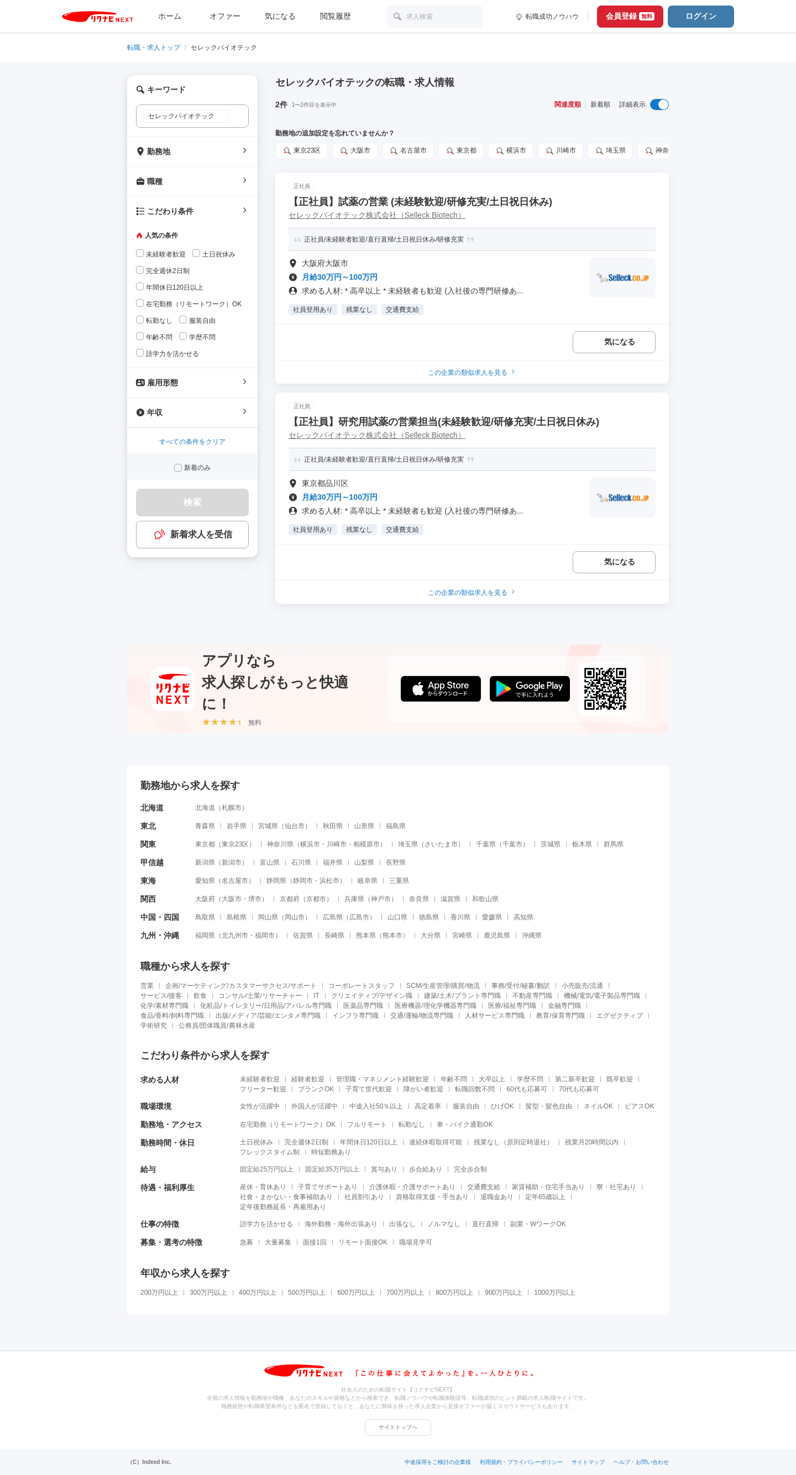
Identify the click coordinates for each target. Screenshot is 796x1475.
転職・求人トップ (153, 47)
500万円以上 (307, 1292)
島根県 (237, 917)
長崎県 (334, 935)
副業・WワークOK (538, 1224)
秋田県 (333, 826)
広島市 (359, 917)
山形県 (364, 826)
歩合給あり (425, 1169)
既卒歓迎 (619, 1079)
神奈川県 (663, 151)
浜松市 (329, 881)
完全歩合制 (470, 1169)
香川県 (460, 917)
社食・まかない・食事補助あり (286, 1197)
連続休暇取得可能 (435, 1142)
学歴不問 (530, 1079)
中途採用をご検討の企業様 (438, 1462)
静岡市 (303, 881)
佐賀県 (303, 935)
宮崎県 (462, 935)
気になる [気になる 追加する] (619, 341)
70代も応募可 (579, 1089)
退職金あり (497, 1197)
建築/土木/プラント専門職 (462, 996)
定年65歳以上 (545, 1197)
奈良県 (419, 899)
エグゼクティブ (619, 1015)
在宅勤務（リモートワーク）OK (288, 1124)
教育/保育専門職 (560, 1015)
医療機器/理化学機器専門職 (435, 1006)
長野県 (396, 862)
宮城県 (268, 826)
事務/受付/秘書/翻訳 (520, 986)
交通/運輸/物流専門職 (422, 1015)
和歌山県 (485, 899)
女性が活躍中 (260, 1106)
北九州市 (235, 935)
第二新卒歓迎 (575, 1079)
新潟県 (205, 862)
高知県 (523, 917)
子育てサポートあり (328, 1187)
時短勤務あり (331, 1152)
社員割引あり (364, 1197)
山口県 (397, 917)
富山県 (270, 862)
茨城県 (551, 844)
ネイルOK (598, 1106)
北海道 (205, 808)
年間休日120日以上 (368, 1142)
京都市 (316, 899)
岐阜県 (368, 881)
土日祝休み (256, 1142)
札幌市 (232, 808)
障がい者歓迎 (423, 1089)
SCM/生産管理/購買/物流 (443, 986)
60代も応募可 (526, 1089)
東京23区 (301, 151)
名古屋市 (408, 151)
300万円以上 (208, 1292)
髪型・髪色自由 (549, 1106)
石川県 (301, 862)
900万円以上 (503, 1292)
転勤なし (412, 1124)
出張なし (402, 1224)
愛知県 (205, 881)
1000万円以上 (554, 1292)
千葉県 (486, 844)
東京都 (461, 151)
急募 (246, 1242)
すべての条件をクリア (192, 442)
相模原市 (366, 844)
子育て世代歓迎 (368, 1089)
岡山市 (295, 917)
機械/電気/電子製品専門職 (602, 996)
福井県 (333, 862)
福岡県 (205, 935)
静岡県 (276, 881)
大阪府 (205, 899)
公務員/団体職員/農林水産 (217, 1025)
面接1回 (315, 1242)
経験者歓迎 (307, 1079)
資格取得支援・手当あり (432, 1197)
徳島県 (429, 917)
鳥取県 (205, 917)
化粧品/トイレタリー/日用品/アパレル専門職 (266, 1006)
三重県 (399, 881)
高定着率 (428, 1106)
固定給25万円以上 (267, 1169)
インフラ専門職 (355, 1015)
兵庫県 (354, 899)
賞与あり (384, 1169)
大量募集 (278, 1242)
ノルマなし (443, 1224)
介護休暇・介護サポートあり (412, 1187)
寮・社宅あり (616, 1187)
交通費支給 (483, 1187)
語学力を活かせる (266, 1224)
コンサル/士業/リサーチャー (260, 996)
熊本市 (392, 935)
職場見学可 (415, 1242)
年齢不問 (454, 1079)
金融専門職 (564, 1006)
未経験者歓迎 (260, 1079)
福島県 (396, 826)
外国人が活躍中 (314, 1106)
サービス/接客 (161, 996)
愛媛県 (492, 917)
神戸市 (381, 899)
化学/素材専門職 (164, 1006)
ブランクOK (316, 1089)
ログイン (700, 16)
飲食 (200, 996)
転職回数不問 (475, 1089)
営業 (147, 986)
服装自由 (466, 1106)
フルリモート (367, 1124)
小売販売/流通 (582, 986)
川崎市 (560, 151)
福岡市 (265, 935)
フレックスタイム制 (270, 1152)
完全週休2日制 (306, 1142)
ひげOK (502, 1106)
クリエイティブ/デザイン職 (371, 996)
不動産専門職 (532, 996)
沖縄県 (532, 935)
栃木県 (582, 844)
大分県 (431, 935)
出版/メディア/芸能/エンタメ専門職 (268, 1015)
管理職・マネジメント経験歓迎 (382, 1079)
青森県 (205, 826)
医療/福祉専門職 (512, 1006)
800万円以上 (454, 1292)
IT (316, 996)
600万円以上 (356, 1292)
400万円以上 (257, 1292)
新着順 (600, 104)
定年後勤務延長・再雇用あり (283, 1207)
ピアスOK (639, 1106)
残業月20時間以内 (592, 1142)
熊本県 (366, 935)
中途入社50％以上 (376, 1106)
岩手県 (237, 826)
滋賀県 (450, 899)
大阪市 (354, 151)
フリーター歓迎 (263, 1089)
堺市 (254, 899)
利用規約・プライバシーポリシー (521, 1462)
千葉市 (512, 844)
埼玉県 (610, 151)
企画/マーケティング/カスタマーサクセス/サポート (241, 986)
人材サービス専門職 (495, 1015)
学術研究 (153, 1025)
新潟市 (232, 862)
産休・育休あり (263, 1187)
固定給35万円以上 (332, 1169)
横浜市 (510, 151)
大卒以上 (492, 1079)
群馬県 (614, 844)
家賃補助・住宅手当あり (548, 1187)
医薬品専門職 (363, 1006)
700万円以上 (405, 1292)
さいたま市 (441, 844)
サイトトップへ (398, 1427)
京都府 (290, 899)
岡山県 (268, 917)
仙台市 (295, 826)
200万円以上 (159, 1292)
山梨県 (364, 862)
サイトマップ (588, 1462)
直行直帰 (485, 1224)
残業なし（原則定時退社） (513, 1142)
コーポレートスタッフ (361, 986)
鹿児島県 (497, 935)
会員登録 (630, 16)
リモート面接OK (362, 1242)
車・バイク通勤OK (465, 1124)
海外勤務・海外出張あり (341, 1224)
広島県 (333, 917)
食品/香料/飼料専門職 (172, 1015)
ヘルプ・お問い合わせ (641, 1462)
